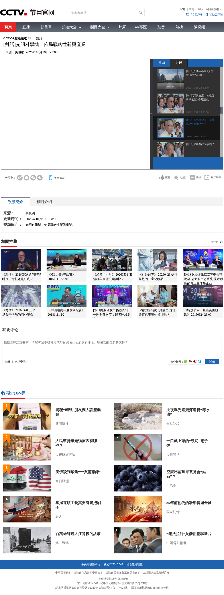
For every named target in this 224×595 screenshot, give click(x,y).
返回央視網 (214, 9)
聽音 (161, 27)
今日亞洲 (62, 481)
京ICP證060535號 (87, 583)
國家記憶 (173, 512)
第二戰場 (62, 543)
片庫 (122, 27)
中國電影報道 (176, 543)
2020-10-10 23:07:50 (197, 87)
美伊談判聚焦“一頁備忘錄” (78, 472)
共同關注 (62, 424)
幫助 (200, 9)
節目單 (46, 27)
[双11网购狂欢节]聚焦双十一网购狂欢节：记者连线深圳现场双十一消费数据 (111, 315)
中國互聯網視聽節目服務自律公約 (149, 587)
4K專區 (141, 27)
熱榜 (179, 27)
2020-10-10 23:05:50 (197, 112)
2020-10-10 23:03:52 (197, 136)
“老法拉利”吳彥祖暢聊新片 (189, 534)
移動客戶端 (216, 14)
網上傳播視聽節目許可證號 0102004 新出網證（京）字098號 (91, 587)
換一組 (214, 241)
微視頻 (199, 27)
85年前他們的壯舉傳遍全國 (189, 503)
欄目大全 (97, 27)
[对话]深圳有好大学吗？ (200, 144)
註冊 (191, 9)
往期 (162, 63)
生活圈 (171, 486)
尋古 (58, 516)
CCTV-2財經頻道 (15, 38)
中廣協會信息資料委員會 (85, 572)
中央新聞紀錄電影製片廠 (154, 572)
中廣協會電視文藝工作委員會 (120, 572)
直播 (26, 27)
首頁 (8, 27)
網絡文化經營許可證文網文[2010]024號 (123, 583)
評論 (198, 177)
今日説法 (173, 455)
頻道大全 (69, 27)
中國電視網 (62, 572)
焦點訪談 (173, 424)
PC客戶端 (196, 14)
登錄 (183, 9)
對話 (39, 38)
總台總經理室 (135, 564)
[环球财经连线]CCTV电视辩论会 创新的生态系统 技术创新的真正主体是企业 (203, 279)
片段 (179, 63)
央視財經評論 (65, 455)
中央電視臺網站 (90, 564)
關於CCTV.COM (113, 564)
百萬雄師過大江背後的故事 (78, 534)
